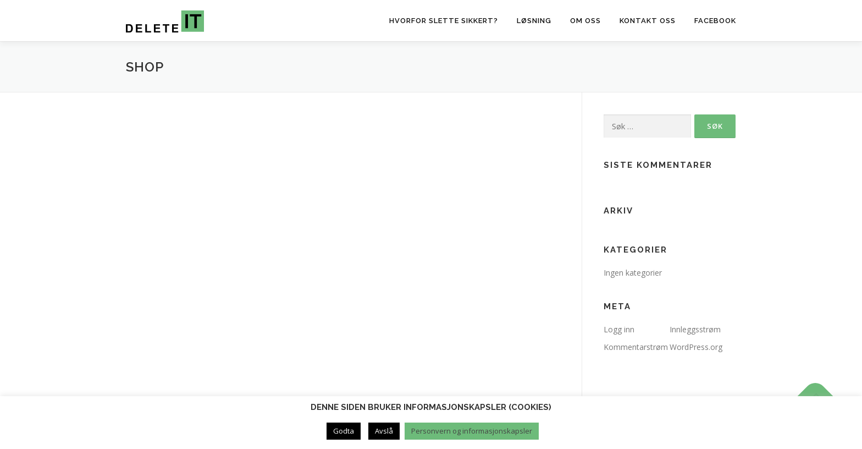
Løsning (534, 21)
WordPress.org (696, 347)
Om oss (585, 21)
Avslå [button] (384, 431)
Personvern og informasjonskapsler (471, 431)
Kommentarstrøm (636, 347)
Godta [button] (343, 431)
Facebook (715, 21)
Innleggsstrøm (695, 329)
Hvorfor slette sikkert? (443, 21)
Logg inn (619, 329)
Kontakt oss (648, 21)
